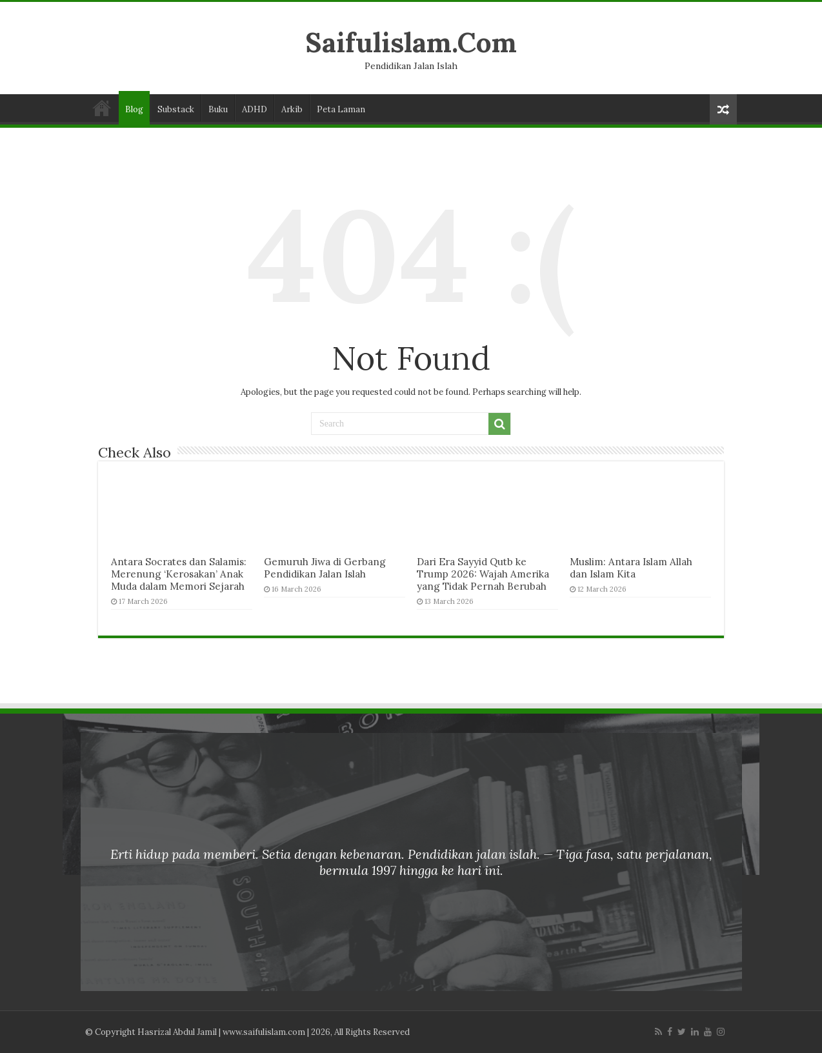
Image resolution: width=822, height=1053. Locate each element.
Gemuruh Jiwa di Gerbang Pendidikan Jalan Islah (325, 568)
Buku (218, 109)
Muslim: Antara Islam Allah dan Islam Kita (631, 568)
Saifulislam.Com (411, 42)
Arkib (292, 109)
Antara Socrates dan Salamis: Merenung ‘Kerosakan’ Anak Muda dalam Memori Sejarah (178, 574)
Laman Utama (102, 107)
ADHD (254, 109)
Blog (134, 109)
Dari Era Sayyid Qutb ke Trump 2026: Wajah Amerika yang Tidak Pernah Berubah (483, 574)
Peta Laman (341, 109)
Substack (175, 109)
